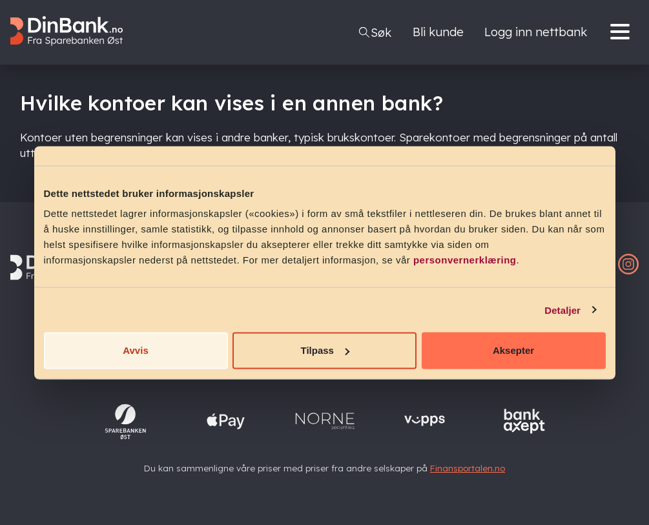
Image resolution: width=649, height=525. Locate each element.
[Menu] (623, 33)
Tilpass (325, 350)
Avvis (135, 350)
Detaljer (562, 309)
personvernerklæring (465, 259)
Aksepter (513, 350)
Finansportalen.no (467, 468)
